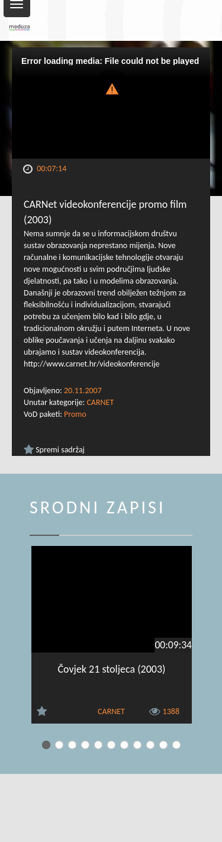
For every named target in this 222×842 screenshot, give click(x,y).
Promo (75, 414)
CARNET (100, 402)
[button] (111, 87)
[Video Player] (111, 103)
